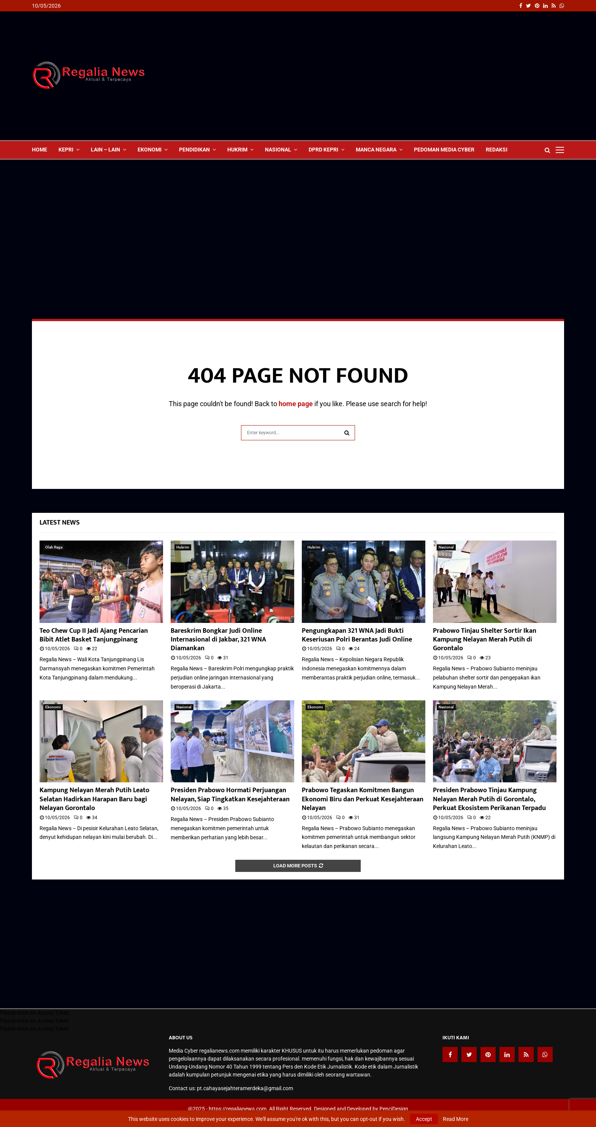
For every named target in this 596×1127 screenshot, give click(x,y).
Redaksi (496, 150)
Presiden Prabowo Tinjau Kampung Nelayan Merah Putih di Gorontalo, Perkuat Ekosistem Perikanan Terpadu (489, 799)
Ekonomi (150, 150)
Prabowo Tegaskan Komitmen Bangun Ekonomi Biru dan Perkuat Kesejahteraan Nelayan (362, 799)
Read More (455, 1119)
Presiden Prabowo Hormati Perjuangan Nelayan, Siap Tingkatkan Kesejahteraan (230, 795)
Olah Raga (53, 547)
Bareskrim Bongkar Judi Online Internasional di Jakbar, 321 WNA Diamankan (218, 639)
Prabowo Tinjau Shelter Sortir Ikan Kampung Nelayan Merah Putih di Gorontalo (484, 639)
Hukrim (237, 150)
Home (39, 150)
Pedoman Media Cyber (444, 150)
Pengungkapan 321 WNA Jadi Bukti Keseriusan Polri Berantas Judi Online (357, 635)
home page (296, 404)
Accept (424, 1119)
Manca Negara (376, 150)
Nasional (278, 150)
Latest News (60, 522)
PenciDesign (393, 1109)
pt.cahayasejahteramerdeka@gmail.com (245, 1088)
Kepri (66, 150)
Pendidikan (194, 150)
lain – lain (105, 150)
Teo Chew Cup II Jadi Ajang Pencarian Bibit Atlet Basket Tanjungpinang (94, 635)
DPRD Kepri (323, 150)
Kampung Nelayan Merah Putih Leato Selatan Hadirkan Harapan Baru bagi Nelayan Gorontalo (94, 799)
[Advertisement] (425, 76)
